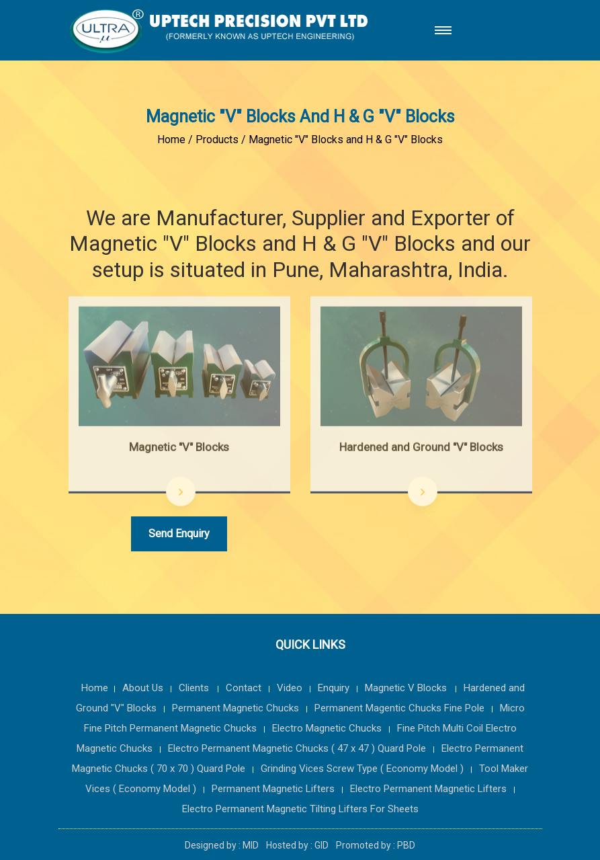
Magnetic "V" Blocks (179, 448)
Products (217, 139)
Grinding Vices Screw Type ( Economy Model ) (362, 769)
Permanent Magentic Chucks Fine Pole (399, 708)
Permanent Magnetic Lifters (273, 789)
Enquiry (333, 688)
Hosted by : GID (298, 845)
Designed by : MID (223, 845)
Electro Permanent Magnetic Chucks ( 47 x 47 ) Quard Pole (297, 748)
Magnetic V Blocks (407, 688)
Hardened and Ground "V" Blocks (421, 448)
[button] (440, 30)
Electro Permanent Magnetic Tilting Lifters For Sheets (300, 809)
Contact (243, 688)
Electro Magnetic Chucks (327, 728)
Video (289, 688)
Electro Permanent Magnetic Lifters (428, 789)
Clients (195, 688)
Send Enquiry (179, 533)
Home (171, 139)
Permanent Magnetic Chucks (235, 708)
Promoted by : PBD (375, 845)
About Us (142, 688)
